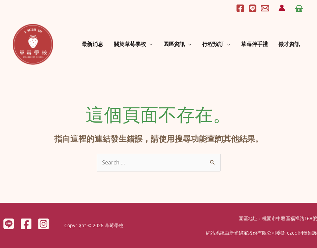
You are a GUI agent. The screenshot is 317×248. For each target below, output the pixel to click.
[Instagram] (43, 224)
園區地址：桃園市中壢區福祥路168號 (278, 218)
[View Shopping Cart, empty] (299, 7)
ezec (292, 233)
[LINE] (8, 224)
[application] (149, 44)
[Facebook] (240, 8)
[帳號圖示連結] (282, 7)
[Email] (265, 8)
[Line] (252, 8)
